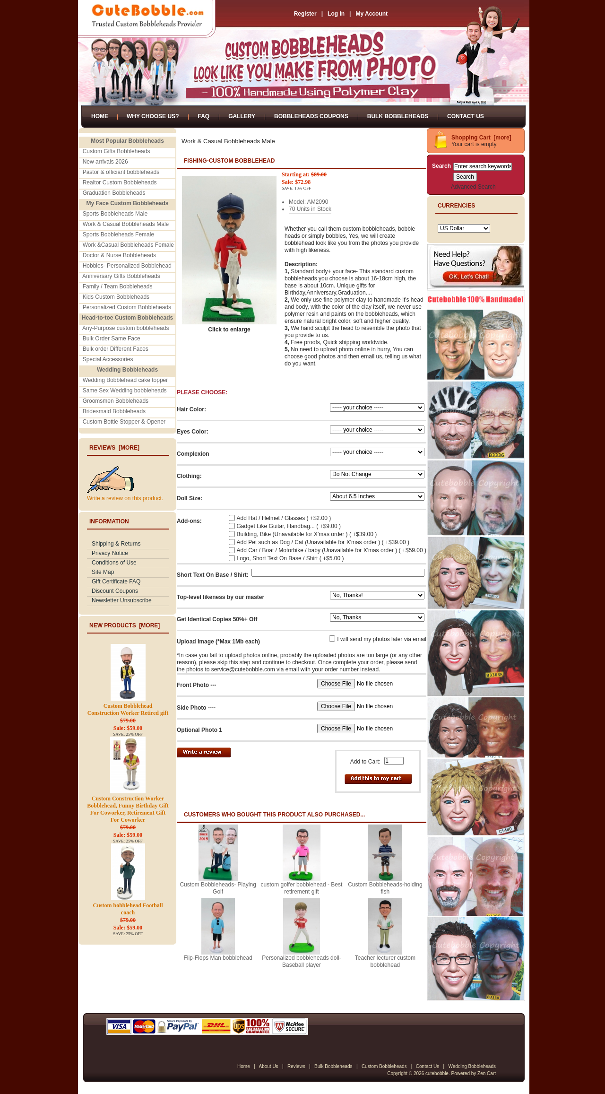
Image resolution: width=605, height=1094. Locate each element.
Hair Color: (191, 409)
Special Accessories (108, 359)
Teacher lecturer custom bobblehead (385, 961)
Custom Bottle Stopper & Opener (124, 421)
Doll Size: (189, 498)
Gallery (241, 116)
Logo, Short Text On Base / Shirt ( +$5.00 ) (290, 558)
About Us (268, 1066)
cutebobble (437, 1073)
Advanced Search (473, 186)
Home (99, 116)
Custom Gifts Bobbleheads (116, 151)
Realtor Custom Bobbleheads (120, 182)
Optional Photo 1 (199, 730)
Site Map (103, 572)
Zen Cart (486, 1073)
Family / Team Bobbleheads (118, 286)
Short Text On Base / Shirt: (213, 575)
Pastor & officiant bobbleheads (121, 172)
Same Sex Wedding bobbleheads (125, 390)
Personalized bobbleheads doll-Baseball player (301, 961)
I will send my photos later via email (381, 639)
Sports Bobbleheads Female (118, 234)
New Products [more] (124, 625)
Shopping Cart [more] (481, 137)
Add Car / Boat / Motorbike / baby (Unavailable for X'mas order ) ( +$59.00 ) (331, 550)
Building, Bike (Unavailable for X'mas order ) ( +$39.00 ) (307, 534)
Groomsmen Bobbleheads (115, 401)
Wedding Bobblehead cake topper (125, 380)
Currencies (456, 205)
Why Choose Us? (153, 116)
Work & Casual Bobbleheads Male (126, 224)
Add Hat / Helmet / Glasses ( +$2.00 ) (284, 518)
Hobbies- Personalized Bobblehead (127, 265)
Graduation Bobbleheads (114, 193)
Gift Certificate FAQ (116, 581)
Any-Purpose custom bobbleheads (125, 328)
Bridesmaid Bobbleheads (114, 411)
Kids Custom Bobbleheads (116, 297)
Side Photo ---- (196, 707)
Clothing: (189, 476)
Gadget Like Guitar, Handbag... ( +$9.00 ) (289, 526)
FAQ (203, 116)
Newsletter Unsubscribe (122, 600)
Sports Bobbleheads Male (115, 213)
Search (441, 166)
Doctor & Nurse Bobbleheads (119, 255)
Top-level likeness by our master (220, 597)
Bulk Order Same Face (111, 338)
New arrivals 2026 (105, 161)
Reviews (296, 1066)
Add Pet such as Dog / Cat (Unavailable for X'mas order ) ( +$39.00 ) (323, 542)
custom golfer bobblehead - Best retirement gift (302, 888)
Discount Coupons (115, 591)
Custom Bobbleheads (384, 1066)
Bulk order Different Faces (115, 349)
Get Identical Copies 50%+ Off (217, 619)
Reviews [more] (114, 447)
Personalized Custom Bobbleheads (127, 307)
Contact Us (465, 116)
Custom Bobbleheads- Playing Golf (218, 888)
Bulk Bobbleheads (397, 116)
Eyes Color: (192, 431)
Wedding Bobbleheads (472, 1066)
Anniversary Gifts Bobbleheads (121, 276)
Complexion (193, 454)
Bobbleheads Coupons (311, 116)
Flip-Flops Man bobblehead (217, 958)
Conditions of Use (114, 562)
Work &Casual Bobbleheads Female (128, 245)
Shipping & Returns (116, 543)
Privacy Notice (110, 553)
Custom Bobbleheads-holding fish (385, 888)
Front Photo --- (196, 685)
